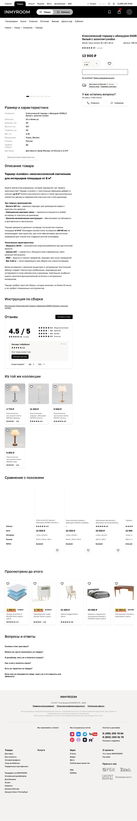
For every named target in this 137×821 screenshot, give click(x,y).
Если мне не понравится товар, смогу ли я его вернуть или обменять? (33, 675)
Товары (20, 4)
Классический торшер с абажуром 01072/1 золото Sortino (38, 415)
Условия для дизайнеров (15, 776)
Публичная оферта (96, 706)
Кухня (23, 21)
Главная (8, 4)
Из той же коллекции (23, 376)
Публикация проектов (80, 763)
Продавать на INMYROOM (16, 773)
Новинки (8, 786)
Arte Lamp (130, 544)
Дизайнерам (59, 4)
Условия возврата (12, 760)
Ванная (55, 21)
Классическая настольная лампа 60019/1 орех (13, 459)
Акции (7, 782)
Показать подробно (111, 741)
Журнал (40, 4)
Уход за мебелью (12, 763)
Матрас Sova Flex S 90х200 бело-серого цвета (14, 616)
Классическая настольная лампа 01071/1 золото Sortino (61, 415)
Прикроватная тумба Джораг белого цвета (42, 615)
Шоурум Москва (12, 789)
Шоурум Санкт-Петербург (16, 792)
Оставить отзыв (64, 317)
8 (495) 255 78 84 (125, 4)
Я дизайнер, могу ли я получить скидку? (24, 657)
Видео (72, 757)
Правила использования (43, 706)
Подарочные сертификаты (16, 766)
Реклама (106, 757)
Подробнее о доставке (108, 86)
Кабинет (79, 21)
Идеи (72, 750)
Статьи (73, 754)
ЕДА (72, 770)
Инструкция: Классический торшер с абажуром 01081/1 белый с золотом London (36, 307)
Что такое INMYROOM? (113, 754)
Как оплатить (11, 757)
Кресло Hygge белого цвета (69, 615)
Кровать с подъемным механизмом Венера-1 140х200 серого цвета (97, 616)
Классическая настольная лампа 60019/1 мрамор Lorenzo (13, 415)
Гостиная (44, 21)
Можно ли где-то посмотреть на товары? (24, 652)
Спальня (33, 21)
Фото (49, 4)
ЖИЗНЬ (73, 773)
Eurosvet (39, 544)
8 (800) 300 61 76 (113, 737)
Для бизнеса (10, 779)
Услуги (31, 4)
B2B (70, 4)
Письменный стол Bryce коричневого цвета (124, 615)
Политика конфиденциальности (71, 706)
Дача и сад (67, 21)
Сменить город (94, 86)
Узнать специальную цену (104, 78)
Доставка (9, 754)
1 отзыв (99, 48)
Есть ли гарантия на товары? (18, 668)
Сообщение (119, 103)
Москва (102, 4)
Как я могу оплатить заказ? (18, 663)
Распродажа (11, 21)
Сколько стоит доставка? (17, 646)
